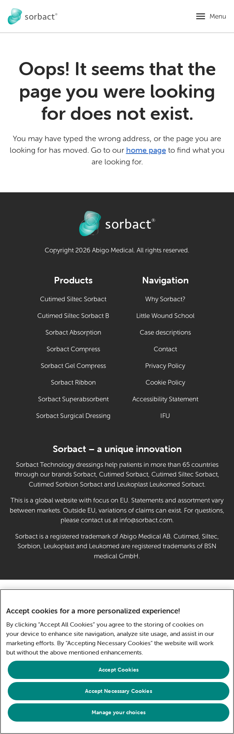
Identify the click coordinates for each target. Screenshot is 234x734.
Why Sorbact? (165, 299)
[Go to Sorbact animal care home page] (32, 16)
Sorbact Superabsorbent (73, 399)
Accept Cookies (119, 669)
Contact (165, 349)
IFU (179, 415)
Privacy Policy (165, 366)
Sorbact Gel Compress (73, 366)
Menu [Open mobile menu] (218, 16)
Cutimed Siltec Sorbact (73, 299)
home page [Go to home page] (146, 150)
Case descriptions (165, 332)
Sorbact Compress (73, 349)
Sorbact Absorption (73, 332)
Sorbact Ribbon (73, 382)
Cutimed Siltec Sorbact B (73, 316)
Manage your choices (119, 712)
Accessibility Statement (165, 399)
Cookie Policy (165, 382)
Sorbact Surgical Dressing (73, 416)
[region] (117, 661)
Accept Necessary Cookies (118, 690)
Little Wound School (165, 316)
